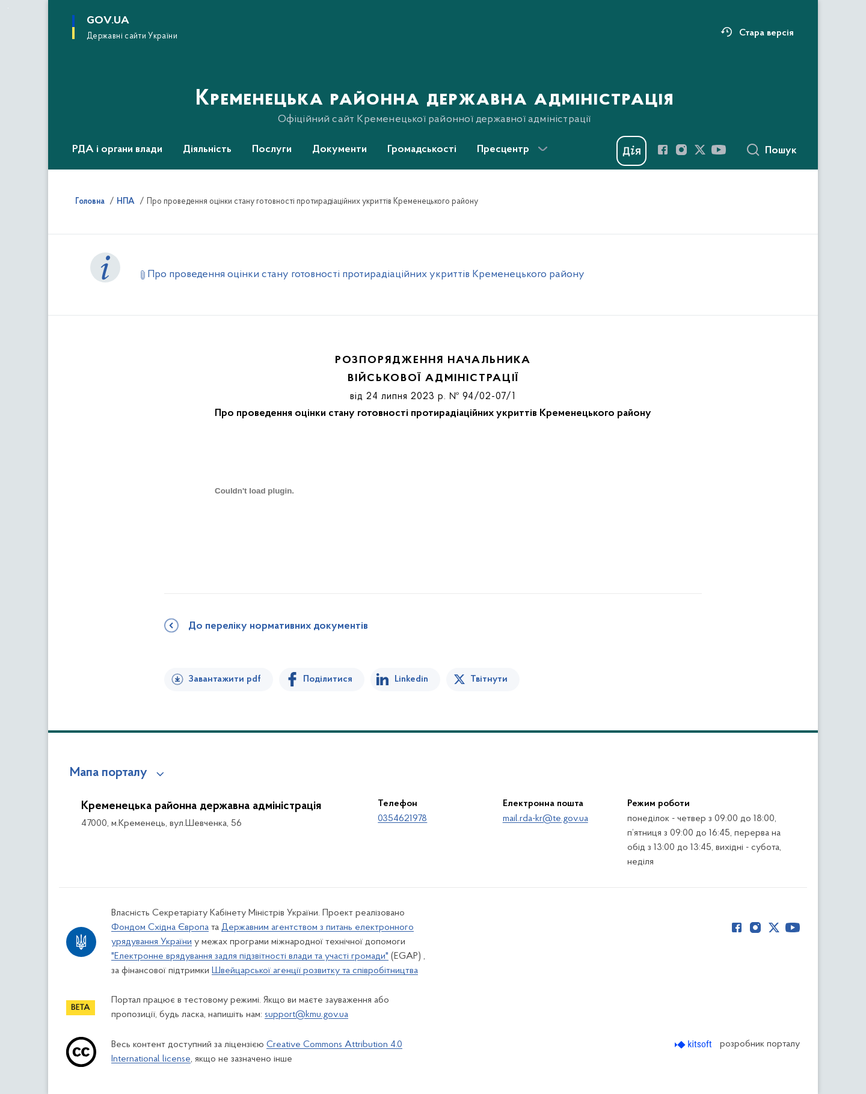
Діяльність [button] (207, 149)
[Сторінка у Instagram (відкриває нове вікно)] (681, 149)
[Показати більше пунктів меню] (542, 149)
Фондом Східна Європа (160, 927)
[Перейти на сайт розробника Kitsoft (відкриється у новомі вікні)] (694, 1044)
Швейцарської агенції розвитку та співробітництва (315, 971)
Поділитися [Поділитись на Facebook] (327, 679)
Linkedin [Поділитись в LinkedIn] (411, 679)
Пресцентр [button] (503, 149)
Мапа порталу (108, 773)
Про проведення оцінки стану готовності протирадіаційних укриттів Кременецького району (366, 274)
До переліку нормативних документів (278, 626)
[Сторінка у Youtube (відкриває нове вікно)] (718, 149)
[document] (254, 533)
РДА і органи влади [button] (117, 149)
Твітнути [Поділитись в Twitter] (489, 679)
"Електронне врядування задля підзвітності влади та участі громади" (249, 956)
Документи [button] (339, 149)
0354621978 (402, 819)
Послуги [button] (272, 149)
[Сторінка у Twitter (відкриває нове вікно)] (700, 149)
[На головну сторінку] (433, 83)
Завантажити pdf (224, 679)
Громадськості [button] (421, 149)
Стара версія (766, 33)
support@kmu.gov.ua (306, 1014)
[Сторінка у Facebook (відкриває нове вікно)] (663, 149)
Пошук (781, 150)
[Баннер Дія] (631, 151)
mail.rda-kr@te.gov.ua (545, 819)
